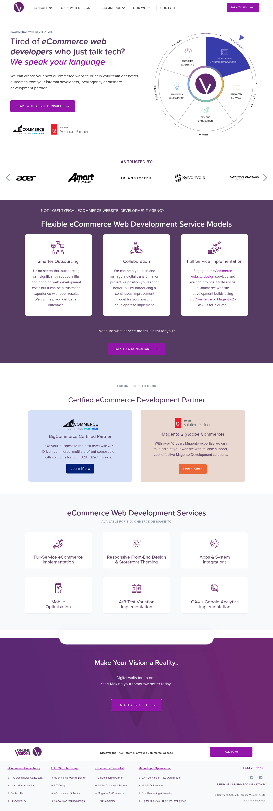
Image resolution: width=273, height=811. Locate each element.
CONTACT (168, 8)
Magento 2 (225, 299)
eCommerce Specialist (109, 768)
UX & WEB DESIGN (76, 8)
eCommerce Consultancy (24, 768)
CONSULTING (43, 8)
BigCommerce (200, 299)
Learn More (80, 468)
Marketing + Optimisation (155, 768)
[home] (19, 6)
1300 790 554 (252, 767)
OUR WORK (142, 8)
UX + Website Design (65, 768)
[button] (111, 8)
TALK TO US (231, 752)
